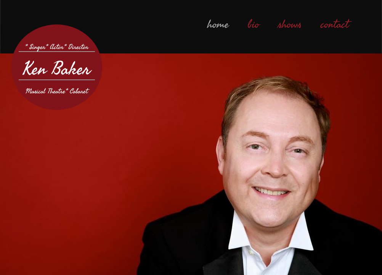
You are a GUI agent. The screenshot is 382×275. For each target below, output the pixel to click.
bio (253, 24)
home (218, 24)
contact (335, 24)
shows (290, 24)
